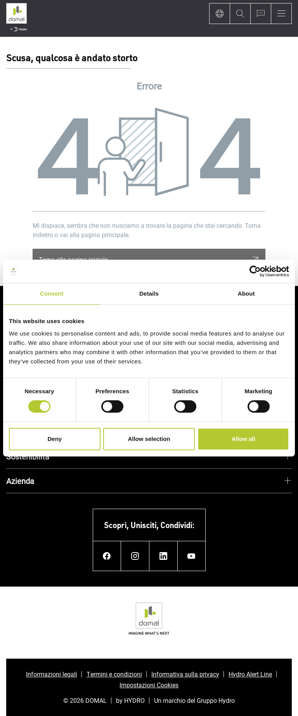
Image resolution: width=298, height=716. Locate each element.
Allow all (243, 438)
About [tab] (246, 293)
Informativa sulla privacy (185, 674)
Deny (54, 438)
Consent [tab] (52, 293)
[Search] (240, 13)
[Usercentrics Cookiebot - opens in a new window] (255, 271)
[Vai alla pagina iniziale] (16, 18)
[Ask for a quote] (260, 13)
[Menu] (281, 13)
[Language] (219, 13)
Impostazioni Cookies (149, 685)
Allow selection (149, 438)
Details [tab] (149, 293)
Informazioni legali (51, 674)
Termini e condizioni (114, 674)
